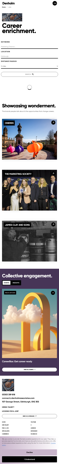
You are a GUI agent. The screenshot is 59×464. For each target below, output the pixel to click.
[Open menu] (55, 3)
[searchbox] (29, 47)
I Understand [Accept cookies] (29, 459)
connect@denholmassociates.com (18, 398)
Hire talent (5, 425)
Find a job (5, 428)
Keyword (5, 42)
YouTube (33, 422)
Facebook (34, 434)
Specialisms (5, 431)
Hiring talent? (8, 407)
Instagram (34, 431)
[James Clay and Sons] (53, 224)
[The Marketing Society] (53, 173)
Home (4, 7)
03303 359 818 (8, 395)
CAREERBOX (5, 434)
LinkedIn (33, 428)
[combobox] (29, 56)
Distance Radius (9, 61)
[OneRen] (53, 123)
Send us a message (29, 416)
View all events (29, 369)
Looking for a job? (10, 411)
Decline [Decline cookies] (29, 452)
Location (5, 52)
